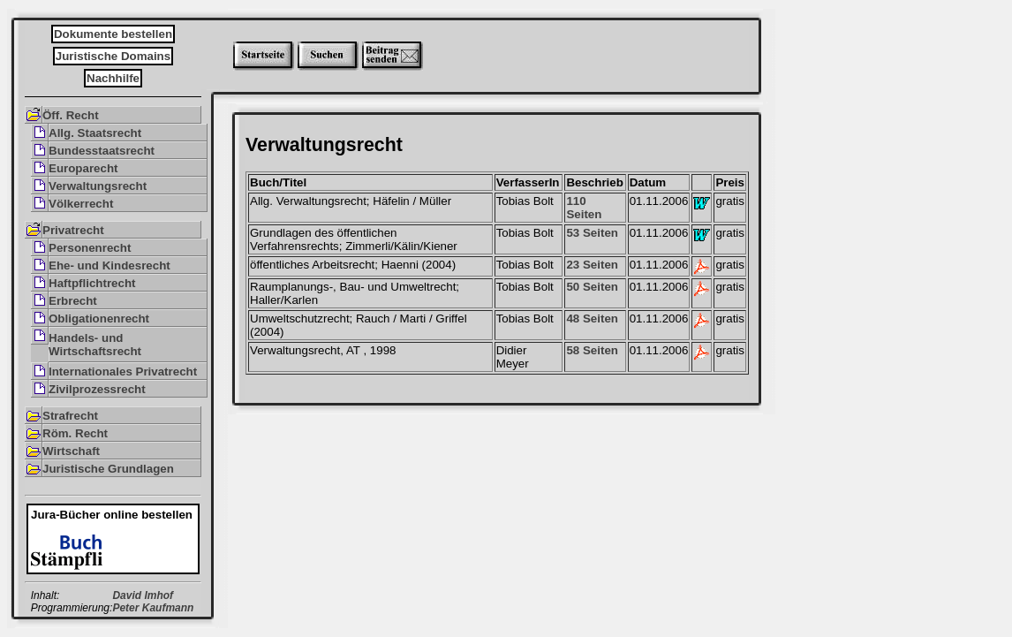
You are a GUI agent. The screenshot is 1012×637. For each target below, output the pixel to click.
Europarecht (83, 168)
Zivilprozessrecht (97, 389)
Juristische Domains (113, 56)
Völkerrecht (81, 203)
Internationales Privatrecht (123, 371)
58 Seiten (592, 350)
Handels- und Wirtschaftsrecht (95, 344)
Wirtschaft (71, 451)
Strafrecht (70, 415)
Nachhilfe (113, 78)
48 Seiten (592, 318)
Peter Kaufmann (152, 608)
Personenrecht (90, 247)
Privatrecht (73, 230)
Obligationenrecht (99, 318)
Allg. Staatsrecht (95, 133)
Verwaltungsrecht (98, 186)
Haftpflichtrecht (92, 283)
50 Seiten (592, 286)
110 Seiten (583, 207)
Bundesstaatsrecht (102, 150)
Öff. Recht (70, 115)
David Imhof (142, 595)
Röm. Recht (75, 433)
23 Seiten (592, 264)
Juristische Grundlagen (108, 468)
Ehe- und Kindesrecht (109, 265)
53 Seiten (592, 232)
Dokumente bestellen (113, 34)
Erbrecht (73, 300)
